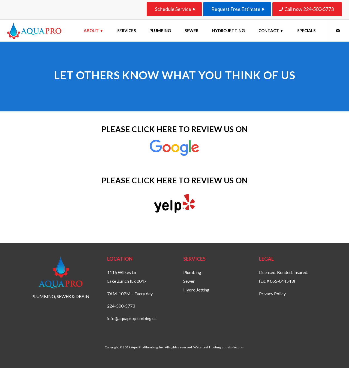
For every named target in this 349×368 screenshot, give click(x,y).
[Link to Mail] (338, 30)
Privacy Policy (272, 293)
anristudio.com (233, 347)
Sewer (189, 281)
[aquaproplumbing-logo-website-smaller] (34, 30)
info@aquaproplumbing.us (132, 318)
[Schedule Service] (174, 9)
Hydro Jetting (196, 289)
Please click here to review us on (174, 129)
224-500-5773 (121, 305)
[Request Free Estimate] (237, 9)
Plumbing (192, 272)
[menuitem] (93, 30)
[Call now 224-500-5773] (307, 9)
